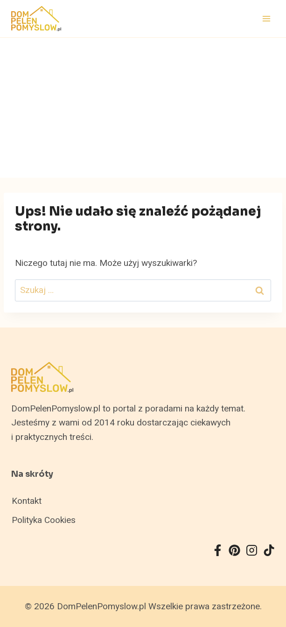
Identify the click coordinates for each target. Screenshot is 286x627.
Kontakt (27, 501)
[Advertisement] (143, 107)
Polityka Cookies (44, 520)
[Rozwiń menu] (266, 18)
